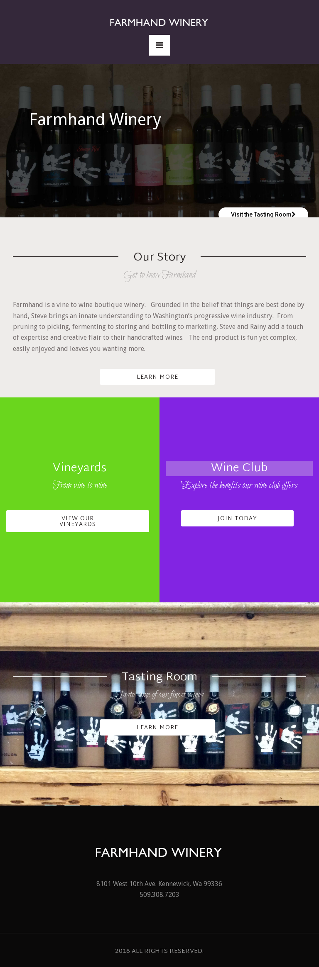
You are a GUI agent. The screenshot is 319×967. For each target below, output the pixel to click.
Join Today (237, 519)
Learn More (157, 377)
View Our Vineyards (77, 522)
